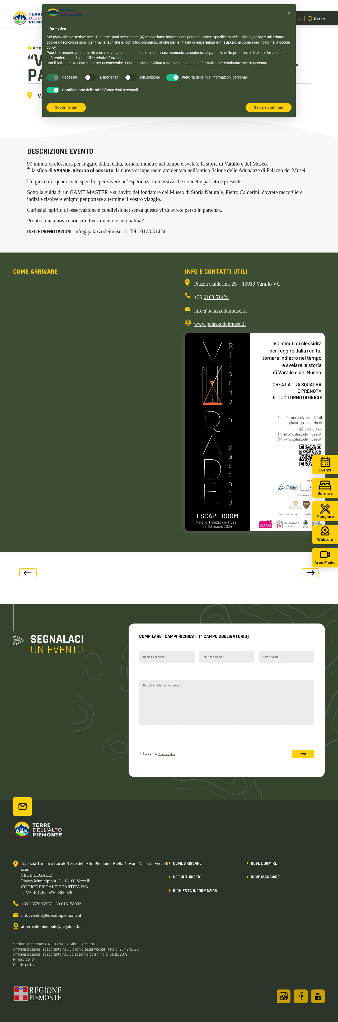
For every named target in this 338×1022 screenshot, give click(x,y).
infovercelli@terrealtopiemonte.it (51, 915)
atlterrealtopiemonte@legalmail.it (51, 926)
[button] (289, 12)
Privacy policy (166, 754)
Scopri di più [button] (66, 107)
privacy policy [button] (252, 37)
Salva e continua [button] (268, 107)
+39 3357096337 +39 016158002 (51, 903)
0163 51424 (216, 297)
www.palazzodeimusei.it (220, 324)
